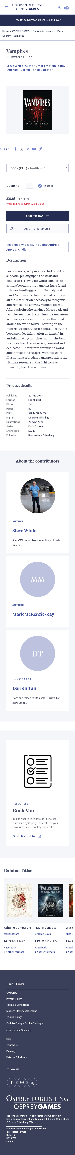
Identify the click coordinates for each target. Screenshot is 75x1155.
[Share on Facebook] (15, 149)
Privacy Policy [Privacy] (14, 998)
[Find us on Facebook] (12, 1082)
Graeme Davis (43, 934)
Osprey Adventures (43, 31)
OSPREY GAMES (21, 31)
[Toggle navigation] (6, 7)
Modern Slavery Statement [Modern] (21, 1011)
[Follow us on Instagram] (22, 1082)
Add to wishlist (37, 228)
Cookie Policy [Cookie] (14, 1017)
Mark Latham (11, 934)
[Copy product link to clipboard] (40, 149)
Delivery (11, 1051)
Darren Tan (24, 688)
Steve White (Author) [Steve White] (20, 66)
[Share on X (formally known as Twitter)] (21, 149)
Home (5, 31)
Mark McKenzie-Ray (33, 614)
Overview (11, 992)
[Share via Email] (34, 149)
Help (8, 1039)
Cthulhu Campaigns (17, 927)
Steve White (24, 530)
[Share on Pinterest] (27, 149)
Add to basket (37, 216)
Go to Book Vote (24, 836)
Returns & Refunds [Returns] (16, 1057)
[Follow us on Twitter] (32, 1082)
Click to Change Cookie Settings (24, 1023)
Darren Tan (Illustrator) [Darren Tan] (36, 70)
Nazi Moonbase (45, 927)
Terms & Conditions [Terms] (17, 1004)
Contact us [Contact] (12, 1045)
